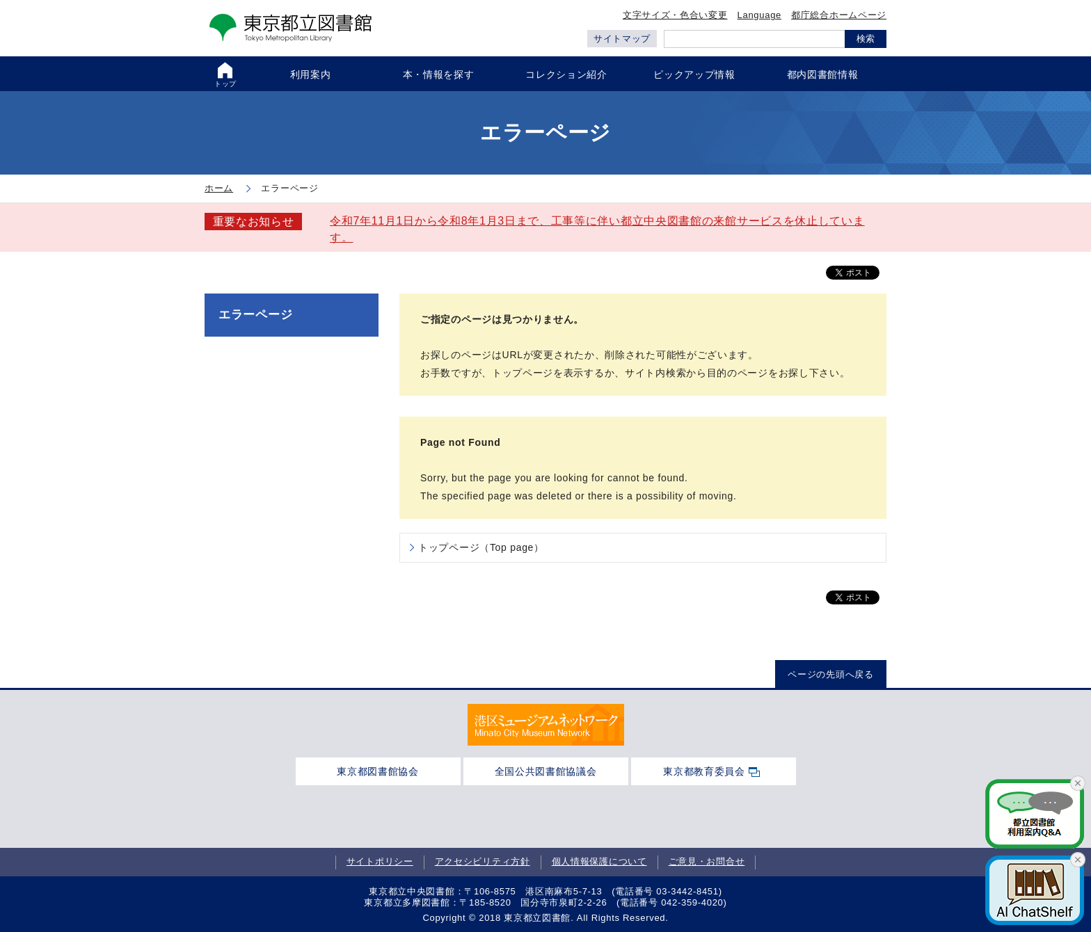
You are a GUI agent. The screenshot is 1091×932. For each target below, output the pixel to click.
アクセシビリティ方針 (482, 862)
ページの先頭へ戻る (830, 674)
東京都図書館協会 (378, 771)
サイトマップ (622, 38)
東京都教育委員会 (704, 771)
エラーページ (255, 314)
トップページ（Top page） (481, 547)
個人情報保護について (599, 862)
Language (759, 15)
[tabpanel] (546, 725)
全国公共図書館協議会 (546, 771)
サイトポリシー (380, 862)
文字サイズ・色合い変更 (675, 15)
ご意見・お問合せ (707, 862)
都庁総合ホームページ (838, 15)
